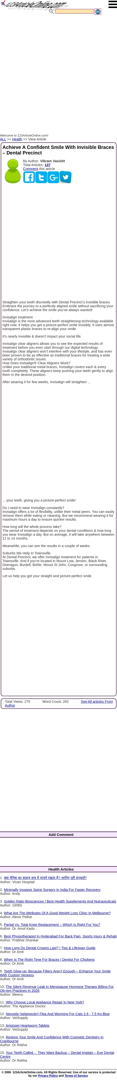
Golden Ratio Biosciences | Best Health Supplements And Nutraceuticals (60, 901)
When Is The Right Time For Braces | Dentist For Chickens (49, 960)
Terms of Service (76, 1075)
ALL (3, 139)
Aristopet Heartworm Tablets (28, 1025)
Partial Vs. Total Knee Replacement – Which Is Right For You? (52, 925)
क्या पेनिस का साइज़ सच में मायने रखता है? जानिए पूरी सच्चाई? (45, 878)
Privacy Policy (48, 1075)
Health (17, 139)
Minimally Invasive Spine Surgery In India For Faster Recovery (52, 890)
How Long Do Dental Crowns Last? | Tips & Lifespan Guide (49, 948)
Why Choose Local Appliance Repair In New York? (45, 1002)
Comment (30, 169)
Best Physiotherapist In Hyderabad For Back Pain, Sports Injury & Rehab (60, 936)
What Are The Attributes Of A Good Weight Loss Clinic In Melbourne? (57, 913)
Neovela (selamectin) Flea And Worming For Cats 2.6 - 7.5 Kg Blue (58, 1014)
